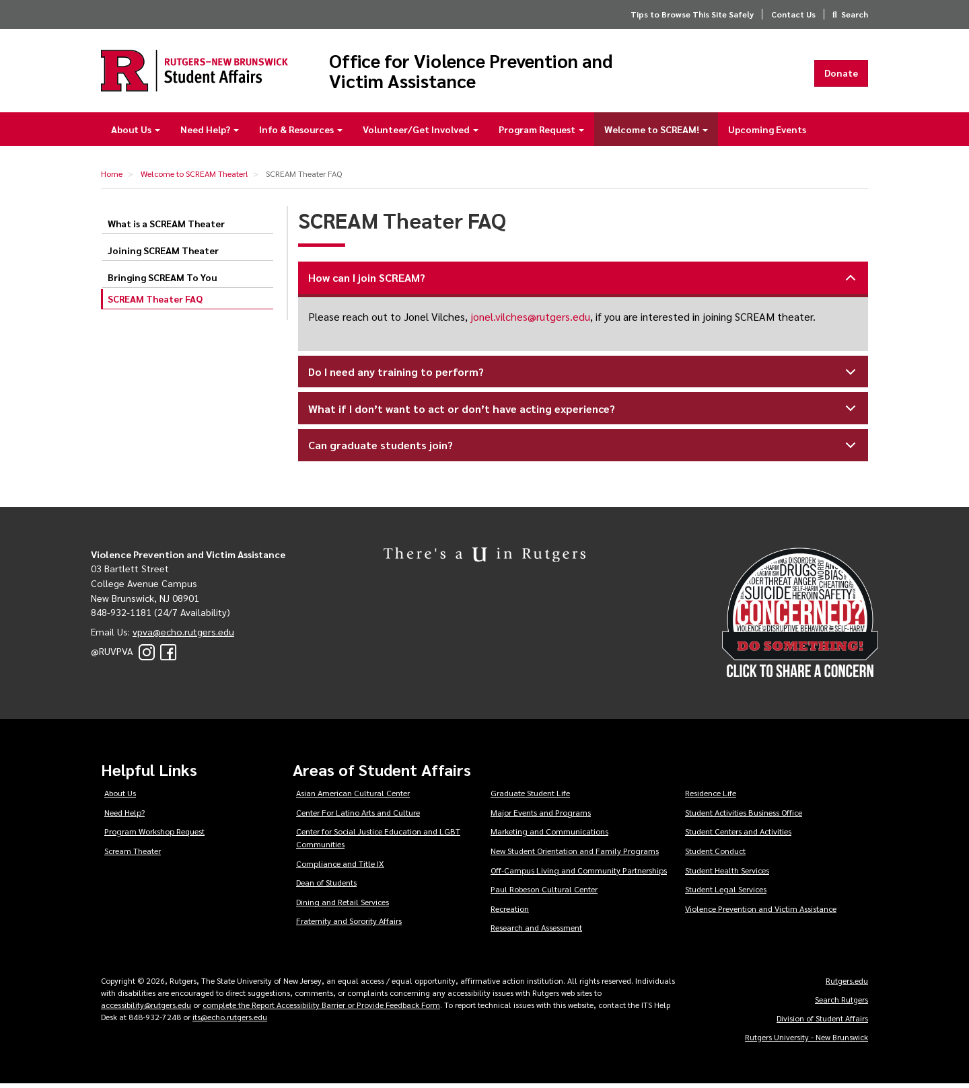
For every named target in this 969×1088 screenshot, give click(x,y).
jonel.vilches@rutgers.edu (530, 321)
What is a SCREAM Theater (166, 228)
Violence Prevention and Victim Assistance (760, 912)
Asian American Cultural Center (353, 796)
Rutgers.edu (847, 984)
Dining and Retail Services (342, 905)
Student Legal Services (725, 893)
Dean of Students (326, 886)
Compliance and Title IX (340, 867)
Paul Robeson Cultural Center (544, 893)
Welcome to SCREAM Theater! (194, 177)
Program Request (541, 133)
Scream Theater (132, 854)
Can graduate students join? (584, 453)
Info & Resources (301, 133)
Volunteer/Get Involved (420, 133)
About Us (135, 133)
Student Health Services (727, 874)
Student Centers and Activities (738, 835)
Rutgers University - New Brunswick (806, 1041)
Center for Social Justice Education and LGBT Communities (378, 841)
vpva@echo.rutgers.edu (183, 635)
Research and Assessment (536, 932)
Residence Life (710, 796)
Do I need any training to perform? (584, 380)
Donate (841, 75)
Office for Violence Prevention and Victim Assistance (499, 72)
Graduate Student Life (530, 796)
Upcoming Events (767, 133)
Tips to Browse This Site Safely (692, 14)
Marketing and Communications (549, 835)
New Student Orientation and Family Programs (575, 854)
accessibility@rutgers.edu (146, 1008)
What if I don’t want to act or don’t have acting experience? (584, 417)
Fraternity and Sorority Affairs (349, 925)
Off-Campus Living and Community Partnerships (579, 874)
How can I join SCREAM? (584, 286)
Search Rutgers (841, 1003)
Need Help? (209, 133)
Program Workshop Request (154, 835)
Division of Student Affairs (822, 1022)
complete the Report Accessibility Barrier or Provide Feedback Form (321, 1008)
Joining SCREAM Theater (163, 255)
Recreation (510, 912)
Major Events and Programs (541, 816)
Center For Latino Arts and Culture (358, 816)
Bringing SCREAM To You (162, 282)
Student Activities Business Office (743, 816)
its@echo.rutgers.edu (229, 1020)
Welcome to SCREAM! (656, 133)
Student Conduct (715, 854)
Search (854, 14)
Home (111, 177)
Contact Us (793, 14)
